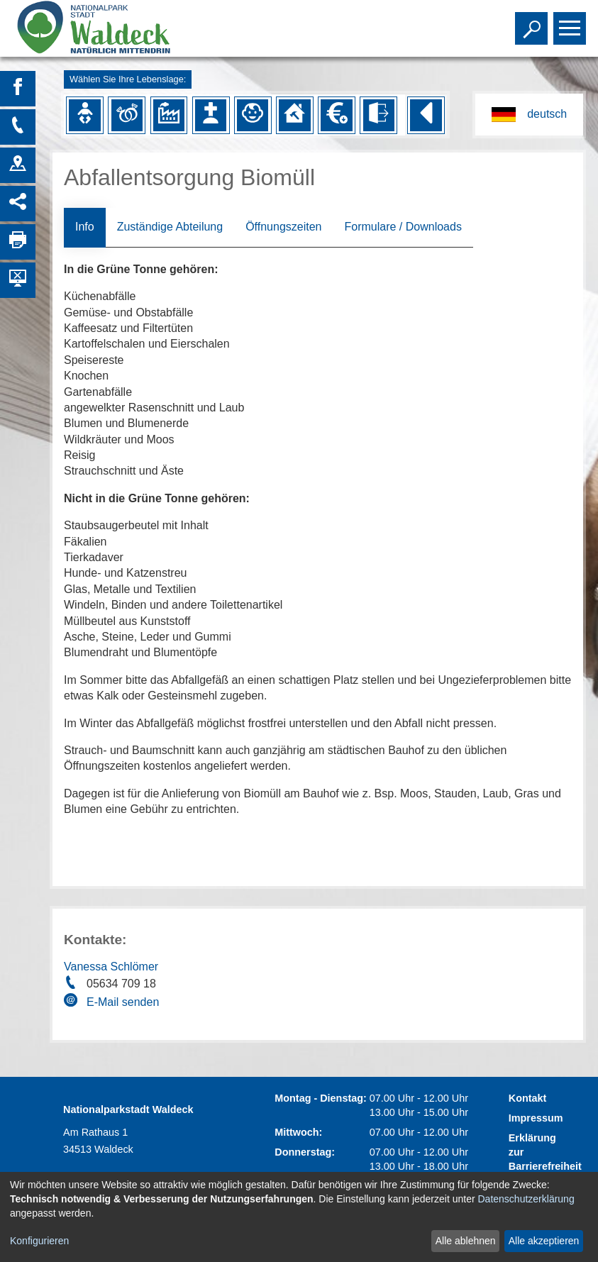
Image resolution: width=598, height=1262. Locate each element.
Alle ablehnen (466, 1240)
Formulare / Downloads (402, 227)
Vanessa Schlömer (111, 967)
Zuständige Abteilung (170, 227)
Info (84, 227)
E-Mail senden (123, 1002)
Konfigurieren (39, 1240)
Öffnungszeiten (283, 227)
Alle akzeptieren (544, 1240)
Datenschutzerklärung (526, 1199)
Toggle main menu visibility (571, 22)
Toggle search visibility (533, 22)
